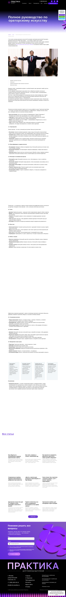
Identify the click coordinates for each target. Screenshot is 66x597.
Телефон (9, 541)
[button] (53, 3)
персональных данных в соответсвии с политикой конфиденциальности (21, 547)
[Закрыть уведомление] (64, 591)
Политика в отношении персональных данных (49, 589)
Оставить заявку (14, 554)
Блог (13, 34)
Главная (9, 34)
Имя (9, 536)
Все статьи (8, 434)
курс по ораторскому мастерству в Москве (24, 44)
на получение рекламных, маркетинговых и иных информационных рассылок (21, 550)
